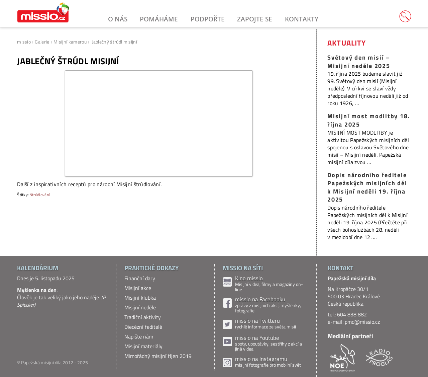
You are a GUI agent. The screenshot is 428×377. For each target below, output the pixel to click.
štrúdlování (40, 195)
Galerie (42, 41)
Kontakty (301, 18)
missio (24, 41)
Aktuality (346, 43)
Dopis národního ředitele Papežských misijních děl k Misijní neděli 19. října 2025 (367, 187)
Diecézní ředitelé (143, 327)
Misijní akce (137, 288)
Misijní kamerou (70, 41)
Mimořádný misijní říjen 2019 (158, 356)
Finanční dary (139, 278)
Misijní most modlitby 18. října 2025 (368, 120)
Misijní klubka (140, 298)
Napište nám (138, 336)
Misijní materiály (143, 346)
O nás (117, 18)
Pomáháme (159, 18)
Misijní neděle (140, 307)
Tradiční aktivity (142, 317)
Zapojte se (254, 18)
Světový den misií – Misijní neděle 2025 (358, 61)
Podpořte (208, 18)
